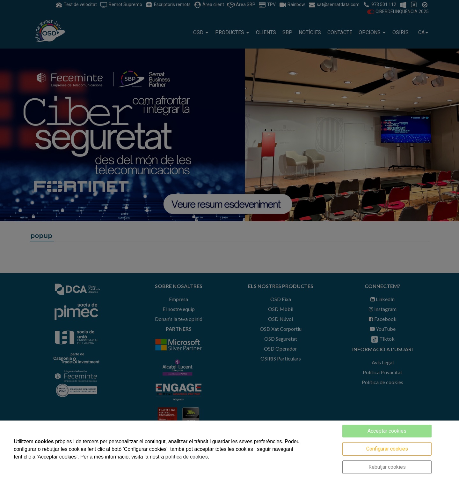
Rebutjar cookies (387, 467)
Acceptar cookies (387, 431)
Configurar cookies (387, 449)
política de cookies (186, 457)
